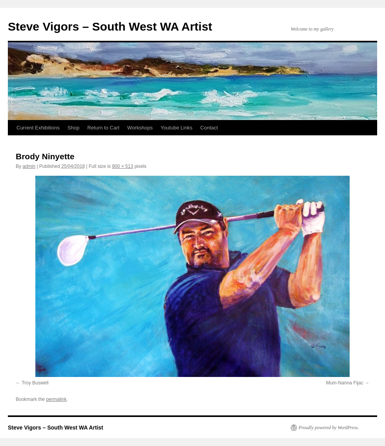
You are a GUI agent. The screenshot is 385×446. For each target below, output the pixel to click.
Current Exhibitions (38, 128)
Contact (209, 128)
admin (28, 166)
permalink (56, 399)
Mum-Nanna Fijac (344, 383)
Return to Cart (103, 128)
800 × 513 (122, 166)
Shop (73, 128)
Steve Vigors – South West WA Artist (110, 26)
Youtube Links (176, 128)
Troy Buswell (35, 383)
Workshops (140, 128)
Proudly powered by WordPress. (329, 427)
